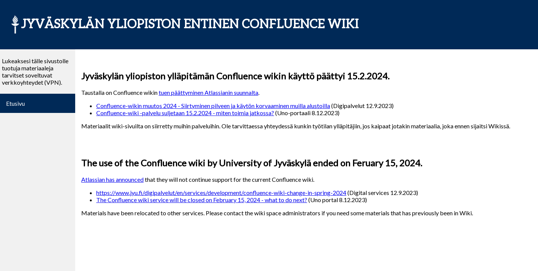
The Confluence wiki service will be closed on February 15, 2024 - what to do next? (201, 199)
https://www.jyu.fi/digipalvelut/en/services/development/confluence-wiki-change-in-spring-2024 (221, 192)
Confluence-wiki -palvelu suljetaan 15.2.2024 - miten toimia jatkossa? (185, 112)
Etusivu (15, 103)
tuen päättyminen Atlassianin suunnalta (208, 92)
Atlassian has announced (112, 179)
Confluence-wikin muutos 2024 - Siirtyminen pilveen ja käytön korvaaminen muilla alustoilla (213, 105)
